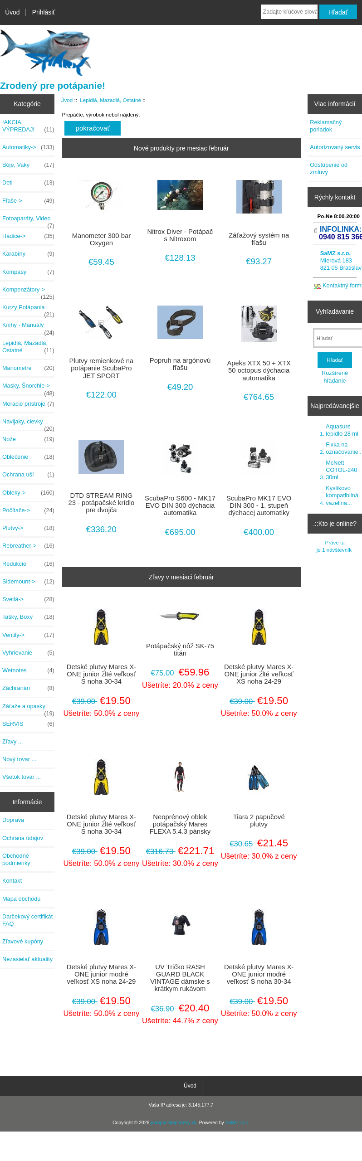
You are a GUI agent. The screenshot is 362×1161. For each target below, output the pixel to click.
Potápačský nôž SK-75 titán (180, 649)
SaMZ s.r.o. (237, 1122)
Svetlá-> (28, 599)
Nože (28, 439)
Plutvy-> (28, 528)
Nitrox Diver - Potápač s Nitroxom (180, 235)
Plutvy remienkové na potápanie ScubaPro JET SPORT (101, 368)
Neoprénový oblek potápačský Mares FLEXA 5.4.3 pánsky (180, 824)
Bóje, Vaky (28, 165)
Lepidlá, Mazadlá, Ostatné (110, 100)
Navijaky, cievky (28, 424)
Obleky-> (28, 492)
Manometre (28, 368)
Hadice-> (28, 236)
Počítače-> (28, 510)
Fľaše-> (28, 200)
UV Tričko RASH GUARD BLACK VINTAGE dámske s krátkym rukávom (180, 978)
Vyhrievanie (28, 652)
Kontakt (12, 880)
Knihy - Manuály (28, 327)
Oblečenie (28, 457)
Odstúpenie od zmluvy (328, 168)
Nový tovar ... (19, 759)
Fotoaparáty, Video (28, 221)
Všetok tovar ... (21, 776)
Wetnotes (28, 670)
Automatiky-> (28, 147)
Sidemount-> (28, 581)
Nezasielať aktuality (27, 959)
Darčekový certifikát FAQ (27, 920)
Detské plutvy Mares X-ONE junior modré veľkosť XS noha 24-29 (101, 974)
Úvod (12, 12)
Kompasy (28, 272)
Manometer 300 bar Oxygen (101, 239)
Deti (28, 182)
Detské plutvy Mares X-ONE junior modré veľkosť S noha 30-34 (259, 974)
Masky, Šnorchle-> (28, 388)
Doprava (13, 819)
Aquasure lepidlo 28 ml (342, 430)
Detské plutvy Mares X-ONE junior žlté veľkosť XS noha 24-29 (259, 674)
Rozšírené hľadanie (335, 376)
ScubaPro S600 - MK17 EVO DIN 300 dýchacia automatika (180, 505)
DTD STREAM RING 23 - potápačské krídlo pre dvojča (101, 503)
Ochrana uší (28, 474)
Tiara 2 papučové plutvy (259, 820)
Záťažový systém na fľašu (259, 239)
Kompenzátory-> (28, 292)
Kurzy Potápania (28, 310)
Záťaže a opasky (28, 708)
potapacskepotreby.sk (173, 1122)
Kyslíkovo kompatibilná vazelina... (342, 495)
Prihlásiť (43, 12)
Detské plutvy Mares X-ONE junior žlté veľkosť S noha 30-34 (101, 674)
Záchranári (28, 688)
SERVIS (28, 724)
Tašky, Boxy (28, 617)
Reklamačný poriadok (326, 126)
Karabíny (28, 253)
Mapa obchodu (21, 898)
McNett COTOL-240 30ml (341, 470)
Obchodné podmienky (16, 859)
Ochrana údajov (22, 838)
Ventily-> (28, 635)
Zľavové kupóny (22, 941)
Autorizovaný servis (335, 147)
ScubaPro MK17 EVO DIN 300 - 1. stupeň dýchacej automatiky (258, 505)
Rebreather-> (28, 545)
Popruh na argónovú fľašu (180, 364)
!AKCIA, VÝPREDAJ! (28, 126)
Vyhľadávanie (335, 311)
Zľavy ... (12, 741)
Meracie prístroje (28, 404)
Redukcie (28, 564)
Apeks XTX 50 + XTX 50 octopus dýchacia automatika (259, 370)
